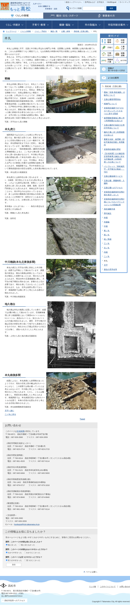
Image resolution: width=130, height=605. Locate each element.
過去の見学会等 (110, 269)
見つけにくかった (33, 560)
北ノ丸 (107, 248)
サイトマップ (125, 2)
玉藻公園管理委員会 (112, 99)
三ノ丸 (107, 243)
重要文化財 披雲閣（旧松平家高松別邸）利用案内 (114, 142)
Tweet (82, 419)
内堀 (106, 252)
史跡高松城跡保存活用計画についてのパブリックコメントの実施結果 (114, 202)
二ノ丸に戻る (10, 414)
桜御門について (110, 104)
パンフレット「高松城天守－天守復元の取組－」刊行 (114, 169)
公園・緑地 (65, 31)
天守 (106, 265)
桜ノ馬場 (107, 239)
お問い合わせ (125, 587)
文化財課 (20, 431)
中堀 (106, 226)
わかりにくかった (33, 553)
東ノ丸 (107, 231)
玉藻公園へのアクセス (113, 188)
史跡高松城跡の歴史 (112, 149)
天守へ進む (9, 411)
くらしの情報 (25, 31)
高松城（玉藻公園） (82, 31)
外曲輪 (107, 222)
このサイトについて (108, 587)
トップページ (11, 31)
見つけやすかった (15, 560)
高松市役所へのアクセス (14, 600)
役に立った (12, 545)
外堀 (106, 218)
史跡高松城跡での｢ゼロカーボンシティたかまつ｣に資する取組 (114, 111)
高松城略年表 (109, 209)
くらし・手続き (40, 31)
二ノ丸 (107, 256)
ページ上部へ (91, 572)
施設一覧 (54, 31)
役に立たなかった (28, 545)
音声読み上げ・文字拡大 (94, 2)
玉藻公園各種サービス (113, 176)
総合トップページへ (74, 2)
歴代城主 (107, 213)
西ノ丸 (107, 235)
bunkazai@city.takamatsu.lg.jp (27, 524)
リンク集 (92, 587)
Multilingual (111, 2)
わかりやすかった (15, 553)
